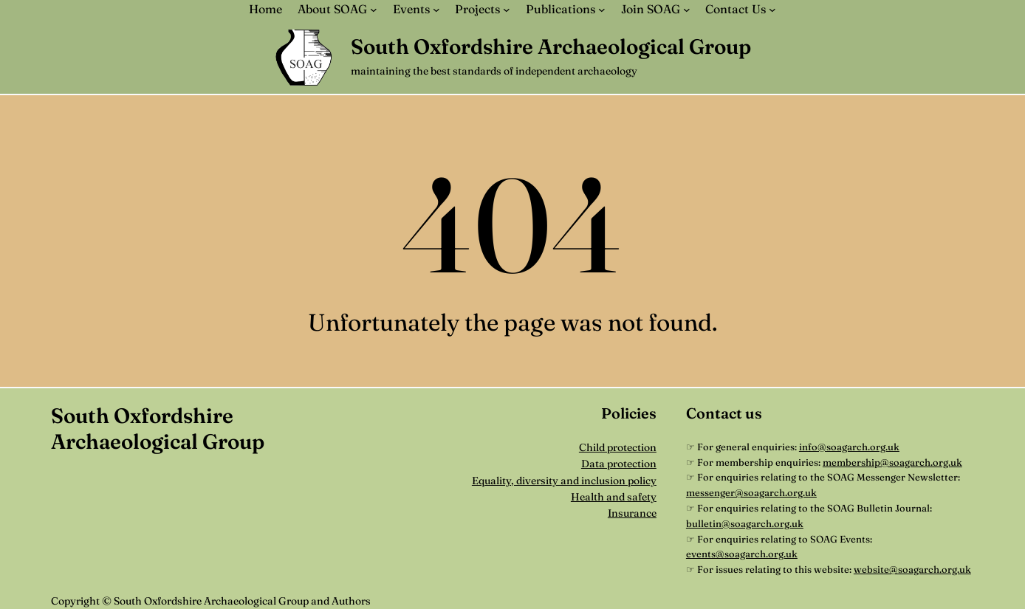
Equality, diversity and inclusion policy (564, 480)
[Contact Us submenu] (772, 9)
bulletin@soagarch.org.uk (744, 523)
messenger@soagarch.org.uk (751, 492)
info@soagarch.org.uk (849, 447)
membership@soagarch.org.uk (892, 462)
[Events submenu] (436, 9)
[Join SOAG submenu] (686, 9)
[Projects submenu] (506, 9)
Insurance (632, 513)
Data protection (619, 463)
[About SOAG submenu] (373, 9)
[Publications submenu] (602, 9)
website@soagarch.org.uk (912, 569)
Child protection (618, 447)
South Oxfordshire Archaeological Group (551, 46)
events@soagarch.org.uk (742, 554)
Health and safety (614, 496)
